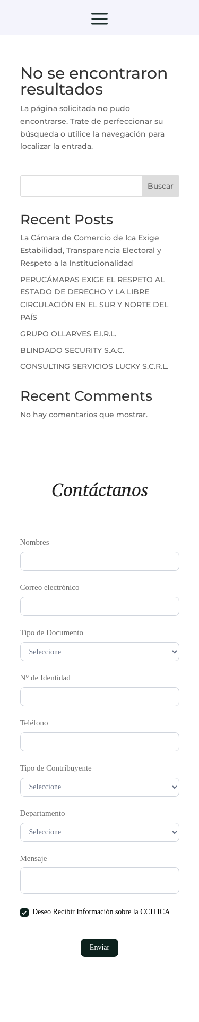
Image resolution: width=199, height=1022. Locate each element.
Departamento (42, 813)
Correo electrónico (50, 587)
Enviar (99, 947)
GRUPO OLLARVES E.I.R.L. (68, 334)
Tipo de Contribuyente (56, 768)
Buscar (161, 186)
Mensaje (33, 858)
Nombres (34, 542)
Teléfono (34, 723)
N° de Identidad (45, 677)
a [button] (99, 19)
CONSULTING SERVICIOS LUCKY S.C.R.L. (94, 366)
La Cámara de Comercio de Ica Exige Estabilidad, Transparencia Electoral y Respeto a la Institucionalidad (90, 250)
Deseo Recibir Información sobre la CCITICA (95, 912)
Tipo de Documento (51, 632)
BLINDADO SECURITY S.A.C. (72, 350)
